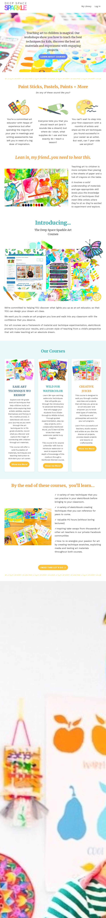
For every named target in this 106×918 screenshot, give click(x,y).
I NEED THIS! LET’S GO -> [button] (53, 572)
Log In (97, 6)
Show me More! (19, 469)
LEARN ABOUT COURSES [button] (53, 57)
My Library (86, 6)
